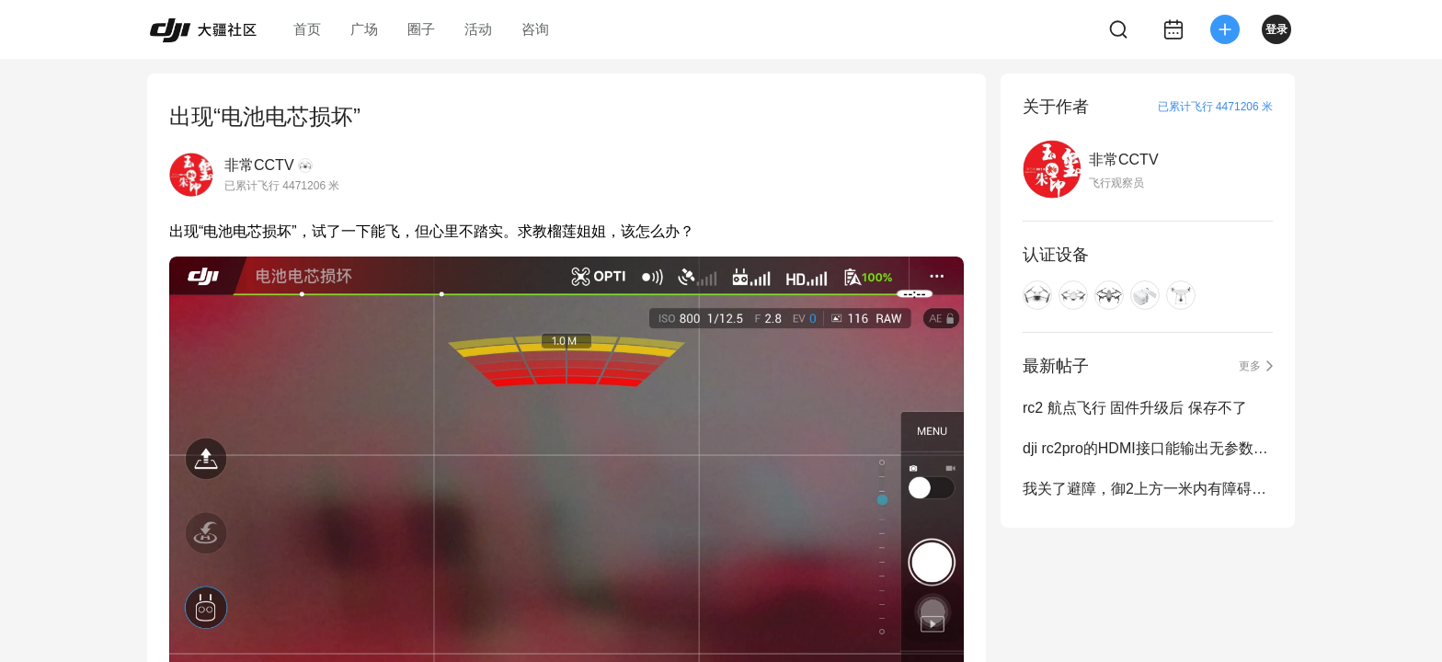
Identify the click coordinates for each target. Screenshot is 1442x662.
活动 (478, 29)
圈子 (421, 29)
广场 (364, 29)
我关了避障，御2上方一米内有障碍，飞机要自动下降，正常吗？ (1148, 488)
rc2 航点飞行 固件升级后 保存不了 (1135, 408)
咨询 (535, 29)
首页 (307, 29)
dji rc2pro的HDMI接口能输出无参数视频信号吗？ (1148, 448)
